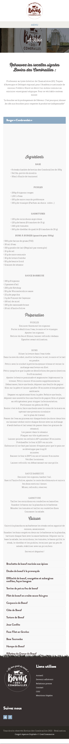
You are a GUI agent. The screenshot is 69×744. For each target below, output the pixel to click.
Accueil (39, 675)
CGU (38, 691)
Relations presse (44, 683)
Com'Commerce (47, 734)
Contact (40, 687)
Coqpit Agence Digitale (25, 734)
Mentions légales (44, 695)
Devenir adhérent (45, 679)
